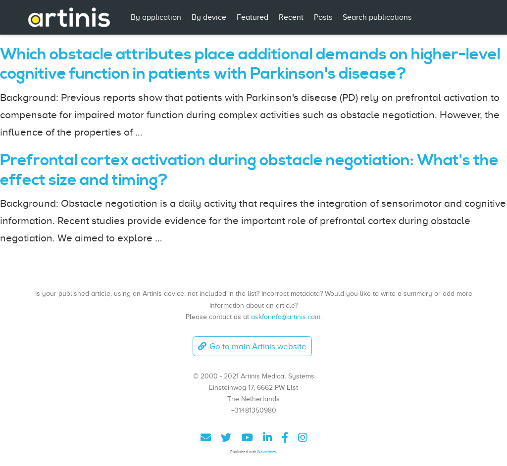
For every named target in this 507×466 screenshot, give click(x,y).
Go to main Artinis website (252, 346)
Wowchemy (267, 452)
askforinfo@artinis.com (285, 317)
